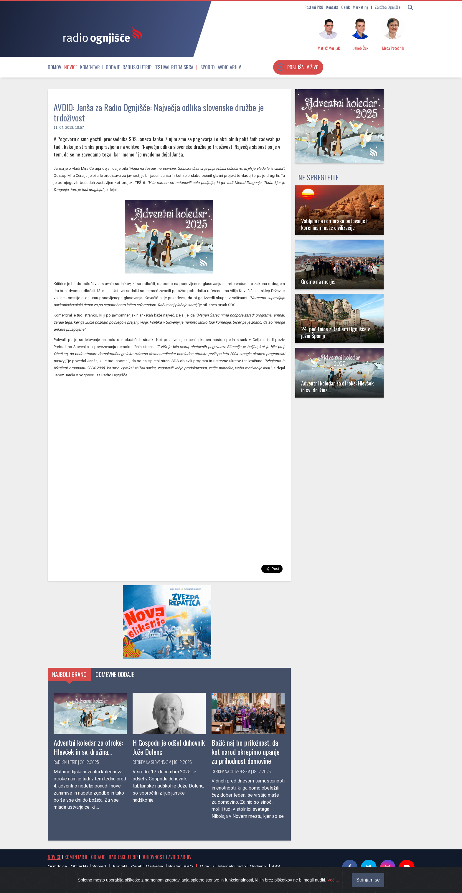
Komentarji (91, 67)
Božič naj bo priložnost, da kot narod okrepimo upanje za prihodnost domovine (246, 751)
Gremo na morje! (318, 281)
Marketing (360, 7)
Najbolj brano (69, 674)
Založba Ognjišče (387, 7)
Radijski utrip (137, 67)
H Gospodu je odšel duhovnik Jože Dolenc (169, 747)
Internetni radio (232, 866)
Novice (70, 67)
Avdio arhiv (229, 67)
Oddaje (113, 67)
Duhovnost (152, 857)
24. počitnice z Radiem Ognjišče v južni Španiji (335, 332)
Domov (54, 67)
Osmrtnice (57, 866)
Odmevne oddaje (114, 674)
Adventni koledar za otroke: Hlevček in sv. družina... (88, 747)
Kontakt (332, 7)
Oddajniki (259, 866)
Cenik (345, 7)
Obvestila (79, 866)
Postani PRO (313, 7)
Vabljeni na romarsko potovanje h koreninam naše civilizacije (335, 224)
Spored (207, 67)
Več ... (333, 880)
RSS (275, 866)
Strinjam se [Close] (368, 879)
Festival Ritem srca (173, 67)
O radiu (207, 866)
